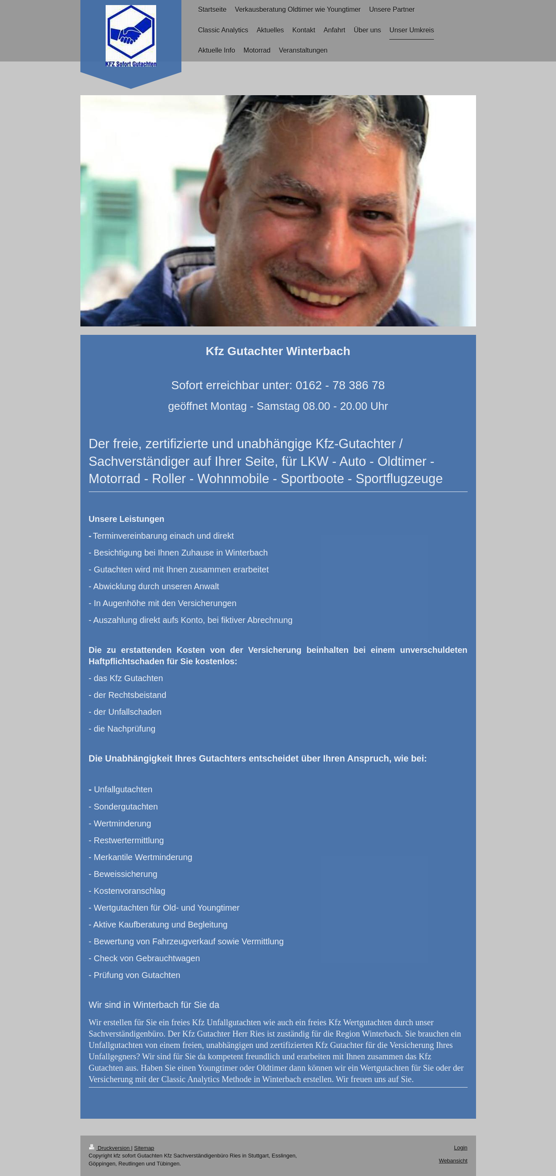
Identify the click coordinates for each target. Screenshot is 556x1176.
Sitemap (144, 1148)
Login (461, 1147)
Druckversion (110, 1148)
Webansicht (453, 1160)
